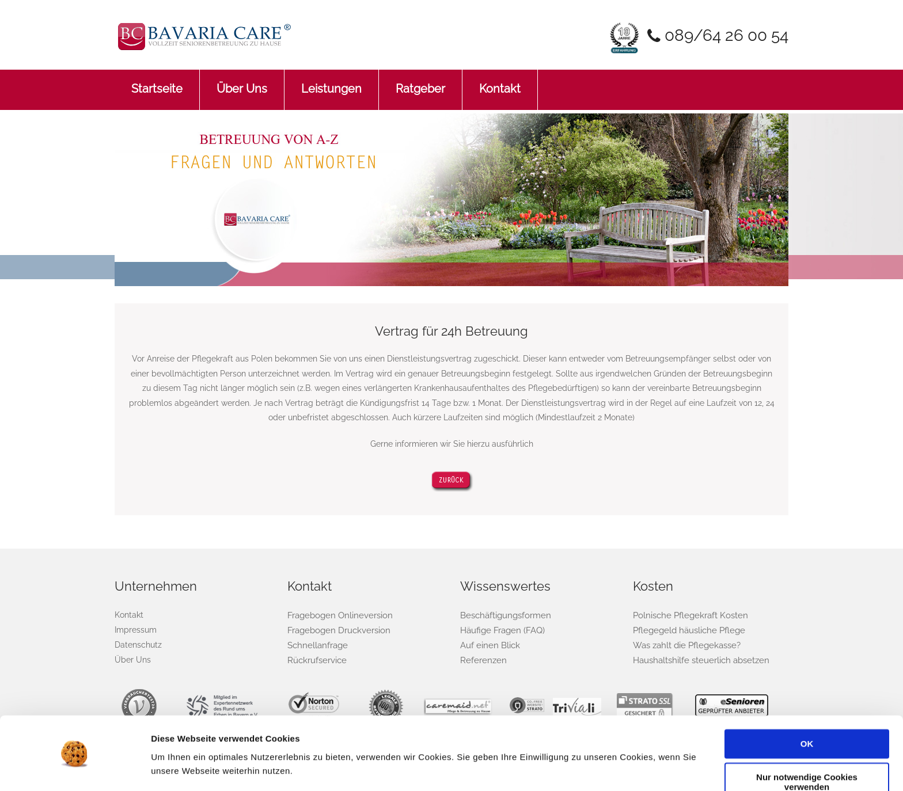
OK (807, 709)
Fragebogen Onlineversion (336, 615)
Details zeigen (180, 768)
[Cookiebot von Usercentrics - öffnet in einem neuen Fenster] (74, 768)
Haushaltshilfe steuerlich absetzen (697, 659)
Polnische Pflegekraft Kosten (687, 615)
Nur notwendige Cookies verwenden (807, 748)
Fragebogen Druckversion (335, 630)
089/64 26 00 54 (724, 35)
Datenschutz (138, 644)
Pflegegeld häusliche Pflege (686, 630)
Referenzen (481, 659)
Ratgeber (420, 83)
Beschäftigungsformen (503, 615)
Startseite (157, 83)
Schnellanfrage (316, 644)
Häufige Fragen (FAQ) (499, 630)
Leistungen (331, 83)
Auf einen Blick (487, 644)
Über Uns (242, 83)
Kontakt (499, 83)
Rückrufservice (315, 659)
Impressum (136, 629)
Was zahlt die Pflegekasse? (684, 644)
